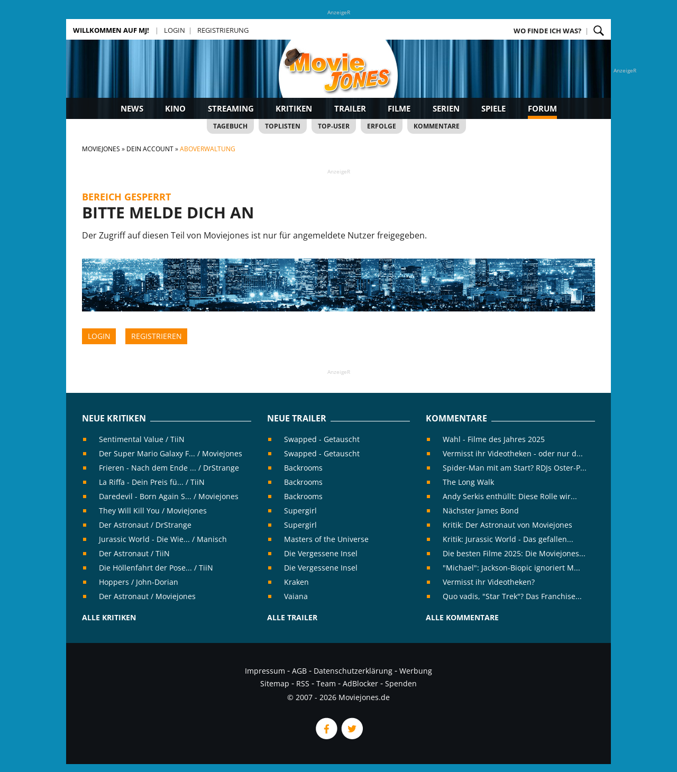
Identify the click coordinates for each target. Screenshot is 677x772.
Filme (399, 108)
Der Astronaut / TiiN (134, 553)
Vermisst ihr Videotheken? (489, 582)
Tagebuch (230, 126)
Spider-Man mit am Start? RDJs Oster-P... (515, 468)
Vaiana (296, 596)
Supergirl (300, 511)
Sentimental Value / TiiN (142, 439)
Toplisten (282, 126)
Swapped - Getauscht (322, 439)
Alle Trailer (292, 617)
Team (326, 683)
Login (174, 30)
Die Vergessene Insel (321, 553)
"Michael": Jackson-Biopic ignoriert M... (511, 568)
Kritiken (294, 108)
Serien (446, 108)
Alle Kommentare (462, 617)
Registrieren (156, 336)
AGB (299, 671)
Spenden (401, 683)
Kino (175, 108)
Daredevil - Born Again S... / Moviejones (169, 496)
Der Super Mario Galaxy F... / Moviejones (170, 453)
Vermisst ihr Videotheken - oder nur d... (513, 453)
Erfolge (381, 126)
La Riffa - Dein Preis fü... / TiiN (152, 482)
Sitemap (274, 683)
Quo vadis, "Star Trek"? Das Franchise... (512, 596)
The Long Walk (468, 482)
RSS (302, 683)
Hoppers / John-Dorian (138, 582)
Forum (542, 108)
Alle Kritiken (109, 617)
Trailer (350, 108)
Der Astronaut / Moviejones (147, 596)
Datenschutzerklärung (353, 671)
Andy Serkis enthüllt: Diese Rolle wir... (510, 496)
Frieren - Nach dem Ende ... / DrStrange (169, 468)
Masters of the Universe (326, 539)
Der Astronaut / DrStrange (145, 525)
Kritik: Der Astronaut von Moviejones (507, 525)
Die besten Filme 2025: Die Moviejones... (514, 553)
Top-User (334, 126)
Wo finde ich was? (547, 30)
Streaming (231, 108)
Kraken (296, 582)
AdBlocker (360, 683)
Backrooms (303, 468)
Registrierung (223, 30)
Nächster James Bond (481, 511)
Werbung (415, 671)
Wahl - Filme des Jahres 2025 (494, 439)
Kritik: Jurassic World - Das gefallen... (508, 539)
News (132, 108)
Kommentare (437, 126)
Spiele (493, 108)
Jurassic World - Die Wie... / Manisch (163, 539)
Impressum (265, 671)
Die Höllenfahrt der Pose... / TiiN (156, 568)
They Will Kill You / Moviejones (153, 511)
